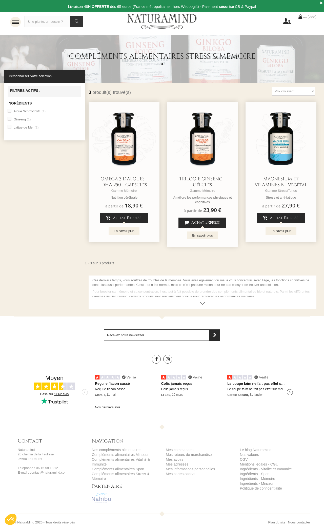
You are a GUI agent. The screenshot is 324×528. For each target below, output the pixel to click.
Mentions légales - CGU (257, 465)
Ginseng (22, 120)
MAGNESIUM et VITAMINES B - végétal (281, 183)
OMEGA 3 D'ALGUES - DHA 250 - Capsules (124, 183)
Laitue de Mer (26, 129)
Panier (297, 21)
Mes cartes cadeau (180, 474)
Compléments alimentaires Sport (116, 469)
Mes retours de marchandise (187, 455)
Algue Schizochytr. (30, 112)
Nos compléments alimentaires (114, 451)
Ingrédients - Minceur (255, 483)
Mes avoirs (174, 460)
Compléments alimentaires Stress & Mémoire (125, 474)
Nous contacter (299, 517)
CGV (243, 460)
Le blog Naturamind (254, 451)
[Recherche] (54, 21)
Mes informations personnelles (188, 469)
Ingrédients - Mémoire (256, 478)
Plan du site (277, 517)
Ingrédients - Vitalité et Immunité (263, 469)
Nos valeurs (248, 455)
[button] (11, 519)
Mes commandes (178, 451)
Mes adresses (176, 465)
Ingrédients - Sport (253, 474)
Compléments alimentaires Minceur (118, 455)
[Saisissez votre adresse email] (162, 336)
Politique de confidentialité (259, 487)
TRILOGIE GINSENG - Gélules (202, 183)
